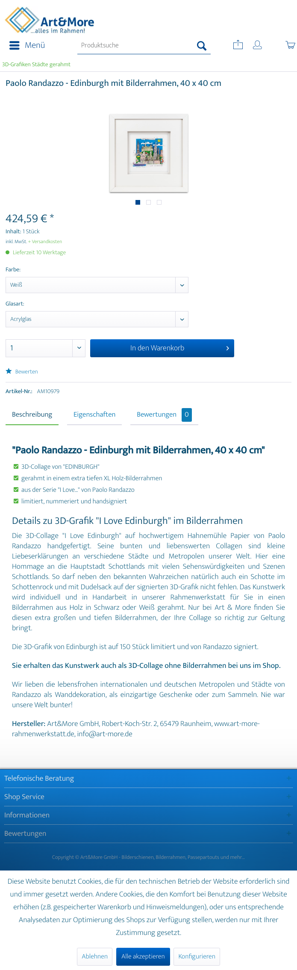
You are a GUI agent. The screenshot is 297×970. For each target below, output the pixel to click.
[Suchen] (202, 45)
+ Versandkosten (45, 242)
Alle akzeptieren (143, 956)
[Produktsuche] (144, 45)
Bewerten (22, 372)
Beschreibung (32, 415)
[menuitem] (24, 45)
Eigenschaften (94, 415)
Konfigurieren (196, 956)
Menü (27, 45)
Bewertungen (164, 415)
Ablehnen (95, 956)
